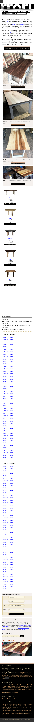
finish (13, 24)
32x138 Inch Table (8, 505)
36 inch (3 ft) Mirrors (10, 675)
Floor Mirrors (21, 707)
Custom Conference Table (21, 686)
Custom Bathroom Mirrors (7, 704)
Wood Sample (22, 87)
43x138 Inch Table (8, 532)
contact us (23, 629)
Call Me (19, 2)
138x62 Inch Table (8, 450)
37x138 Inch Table (8, 518)
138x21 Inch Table (8, 349)
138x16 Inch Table (8, 337)
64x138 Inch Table (8, 584)
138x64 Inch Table (8, 455)
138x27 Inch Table (8, 364)
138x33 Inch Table (8, 379)
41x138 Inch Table (8, 527)
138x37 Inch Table (8, 389)
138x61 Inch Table (8, 448)
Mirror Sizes (7, 705)
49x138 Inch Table (8, 547)
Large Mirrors (7, 708)
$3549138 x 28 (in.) (10, 201)
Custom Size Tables (5, 684)
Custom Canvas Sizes (6, 713)
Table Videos (17, 684)
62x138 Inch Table (8, 579)
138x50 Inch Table (8, 421)
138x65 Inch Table (8, 457)
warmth (22, 24)
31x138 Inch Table (8, 502)
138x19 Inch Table (8, 344)
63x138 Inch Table (8, 581)
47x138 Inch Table (8, 542)
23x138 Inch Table (8, 483)
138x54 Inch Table (8, 431)
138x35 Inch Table (8, 384)
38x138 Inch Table (8, 520)
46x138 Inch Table (8, 539)
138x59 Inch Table (8, 443)
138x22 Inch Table (8, 352)
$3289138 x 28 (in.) (10, 282)
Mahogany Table (5, 686)
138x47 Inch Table (8, 413)
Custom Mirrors (13, 705)
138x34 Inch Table (8, 381)
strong (9, 32)
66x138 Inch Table (8, 589)
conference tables (21, 628)
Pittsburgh (10, 238)
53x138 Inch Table (8, 557)
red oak (20, 625)
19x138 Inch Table (8, 473)
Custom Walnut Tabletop (23, 691)
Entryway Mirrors (5, 707)
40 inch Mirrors (17, 675)
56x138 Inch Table (8, 564)
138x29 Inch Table (8, 369)
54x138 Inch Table (8, 560)
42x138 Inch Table (8, 530)
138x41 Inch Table (8, 398)
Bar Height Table (23, 684)
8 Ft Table (22, 687)
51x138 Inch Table (8, 552)
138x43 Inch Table (8, 403)
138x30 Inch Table (8, 371)
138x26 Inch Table (8, 361)
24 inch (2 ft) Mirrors (20, 673)
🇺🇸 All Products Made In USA (27, 2)
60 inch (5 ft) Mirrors (8, 676)
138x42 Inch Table (8, 401)
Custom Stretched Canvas (26, 710)
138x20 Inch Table (8, 347)
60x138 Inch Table (8, 574)
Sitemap (3, 714)
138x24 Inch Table (8, 356)
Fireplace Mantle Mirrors (13, 707)
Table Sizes (12, 684)
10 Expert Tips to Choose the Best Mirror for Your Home (16, 325)
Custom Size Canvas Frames (25, 712)
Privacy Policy (17, 719)
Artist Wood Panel (15, 712)
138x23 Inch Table (8, 354)
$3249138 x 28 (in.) (10, 221)
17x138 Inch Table (8, 468)
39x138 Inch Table (8, 522)
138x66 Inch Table (8, 460)
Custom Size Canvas (16, 710)
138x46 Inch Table (8, 411)
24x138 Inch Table (8, 485)
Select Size (13, 87)
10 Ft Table (27, 687)
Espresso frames (13, 673)
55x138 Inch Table (8, 562)
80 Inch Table (12, 687)
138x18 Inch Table (8, 342)
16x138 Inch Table (8, 466)
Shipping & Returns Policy (25, 719)
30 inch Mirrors (28, 673)
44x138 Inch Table (8, 535)
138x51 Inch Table (8, 423)
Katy (10, 259)
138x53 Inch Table (8, 428)
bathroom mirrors (18, 669)
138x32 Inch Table (8, 376)
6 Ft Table (8, 687)
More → (7, 678)
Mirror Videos (19, 705)
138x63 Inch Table (8, 452)
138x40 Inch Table (8, 396)
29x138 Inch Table (8, 498)
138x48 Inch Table (8, 415)
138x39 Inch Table (8, 394)
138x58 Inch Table (8, 440)
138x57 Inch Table (8, 438)
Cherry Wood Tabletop (13, 691)
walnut (8, 626)
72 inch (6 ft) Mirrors (17, 676)
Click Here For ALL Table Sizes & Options (17, 48)
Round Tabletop (5, 691)
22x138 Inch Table (8, 480)
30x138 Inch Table (8, 500)
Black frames (20, 672)
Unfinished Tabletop (21, 689)
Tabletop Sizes (13, 689)
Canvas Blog (13, 713)
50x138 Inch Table (8, 550)
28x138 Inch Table (8, 495)
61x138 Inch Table (8, 577)
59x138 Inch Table (8, 572)
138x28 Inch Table (8, 366)
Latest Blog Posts (6, 316)
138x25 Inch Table (8, 359)
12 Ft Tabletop (15, 692)
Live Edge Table (12, 686)
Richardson (10, 198)
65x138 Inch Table (8, 586)
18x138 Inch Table (8, 471)
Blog (26, 713)
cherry (23, 625)
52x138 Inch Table (8, 555)
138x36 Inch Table (8, 386)
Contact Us (29, 713)
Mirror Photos (25, 705)
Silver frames (7, 673)
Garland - (14, 85)
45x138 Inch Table (8, 537)
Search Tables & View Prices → (16, 613)
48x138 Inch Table (8, 544)
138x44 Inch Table (8, 406)
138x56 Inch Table (8, 435)
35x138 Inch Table (8, 513)
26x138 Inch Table (8, 490)
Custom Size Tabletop (6, 689)
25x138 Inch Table (8, 488)
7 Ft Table (18, 687)
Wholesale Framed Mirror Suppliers (19, 704)
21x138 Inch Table (8, 478)
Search (22, 636)
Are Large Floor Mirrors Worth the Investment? (13, 329)
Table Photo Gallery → (8, 640)
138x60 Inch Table (8, 445)
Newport (10, 218)
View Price (17, 87)
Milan (10, 279)
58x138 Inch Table (8, 569)
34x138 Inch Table (8, 510)
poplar (26, 625)
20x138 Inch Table (8, 476)
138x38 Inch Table (8, 391)
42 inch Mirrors (24, 675)
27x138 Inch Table (8, 493)
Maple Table (29, 684)
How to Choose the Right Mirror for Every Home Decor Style (17, 321)
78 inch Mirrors (24, 676)
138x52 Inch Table (8, 426)
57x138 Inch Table (8, 567)
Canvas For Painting (20, 713)
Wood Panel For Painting (6, 712)
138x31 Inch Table (8, 373)
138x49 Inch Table (8, 418)
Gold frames (25, 672)
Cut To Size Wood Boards (7, 710)
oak (8, 21)
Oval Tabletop (28, 689)
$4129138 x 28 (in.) (10, 262)
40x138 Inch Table (8, 525)
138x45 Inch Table (8, 408)
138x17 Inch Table (8, 339)
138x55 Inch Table (8, 433)
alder (6, 626)
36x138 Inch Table (8, 515)
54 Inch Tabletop (9, 692)
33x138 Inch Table (8, 508)
